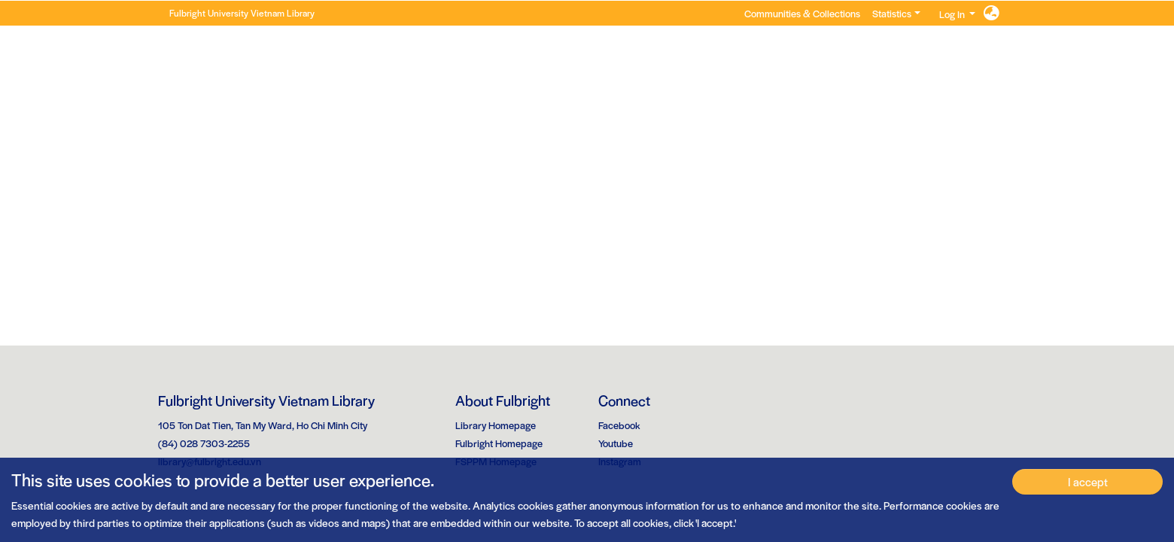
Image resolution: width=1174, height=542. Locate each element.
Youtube (615, 443)
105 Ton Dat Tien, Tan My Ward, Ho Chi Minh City (262, 425)
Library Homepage (495, 425)
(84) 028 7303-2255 (204, 443)
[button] (991, 14)
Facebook (619, 425)
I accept (1088, 481)
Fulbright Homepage (499, 443)
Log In (952, 14)
